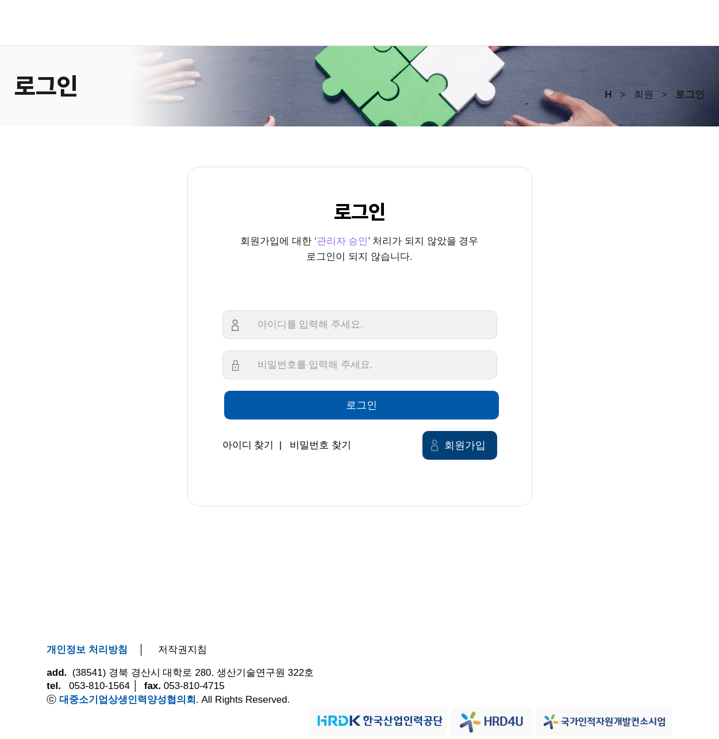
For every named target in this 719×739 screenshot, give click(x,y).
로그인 (361, 405)
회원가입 (465, 445)
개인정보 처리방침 (87, 649)
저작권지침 (182, 649)
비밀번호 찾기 (320, 445)
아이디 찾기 (248, 445)
